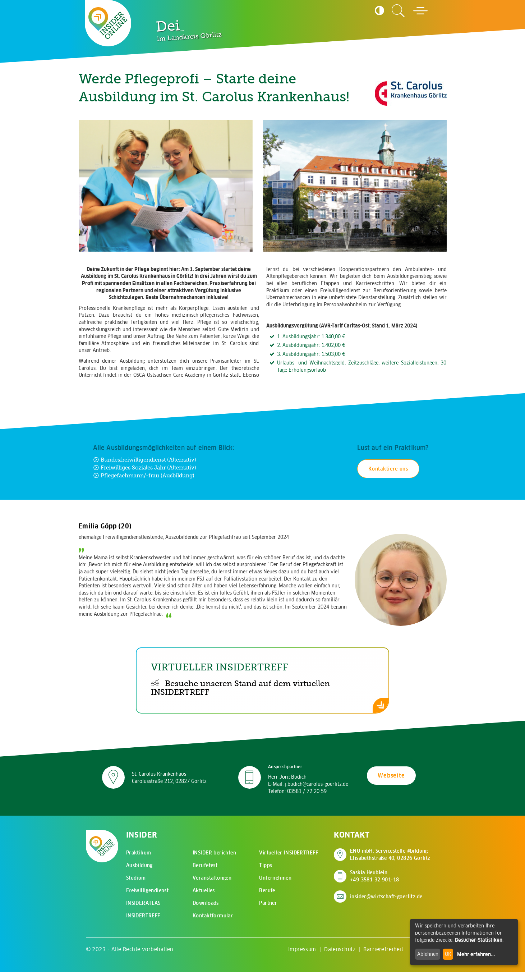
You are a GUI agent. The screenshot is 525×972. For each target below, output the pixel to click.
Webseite (391, 775)
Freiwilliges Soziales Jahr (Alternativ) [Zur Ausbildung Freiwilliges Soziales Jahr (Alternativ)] (144, 467)
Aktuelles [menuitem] (204, 890)
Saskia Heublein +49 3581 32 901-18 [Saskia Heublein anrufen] (374, 876)
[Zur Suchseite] (398, 10)
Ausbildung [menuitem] (139, 865)
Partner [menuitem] (268, 903)
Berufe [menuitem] (267, 890)
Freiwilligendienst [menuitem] (147, 890)
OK (448, 954)
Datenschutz (339, 949)
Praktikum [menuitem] (138, 853)
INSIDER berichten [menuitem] (214, 853)
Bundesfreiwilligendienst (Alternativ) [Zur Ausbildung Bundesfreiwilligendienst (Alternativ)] (144, 460)
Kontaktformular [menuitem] (213, 915)
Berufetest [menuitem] (205, 865)
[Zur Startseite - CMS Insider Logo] (108, 23)
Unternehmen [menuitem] (275, 878)
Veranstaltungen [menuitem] (212, 878)
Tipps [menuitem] (265, 865)
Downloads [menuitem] (206, 903)
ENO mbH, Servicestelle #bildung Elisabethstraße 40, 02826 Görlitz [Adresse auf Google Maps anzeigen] (390, 854)
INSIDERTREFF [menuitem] (143, 915)
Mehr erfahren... (476, 954)
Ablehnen (427, 954)
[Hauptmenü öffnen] (420, 11)
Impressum (302, 949)
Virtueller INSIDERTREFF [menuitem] (288, 853)
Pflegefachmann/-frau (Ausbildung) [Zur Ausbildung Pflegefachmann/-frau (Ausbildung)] (143, 475)
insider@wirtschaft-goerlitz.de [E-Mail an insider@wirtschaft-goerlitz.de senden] (386, 896)
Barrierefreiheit (383, 949)
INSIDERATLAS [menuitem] (143, 903)
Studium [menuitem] (136, 878)
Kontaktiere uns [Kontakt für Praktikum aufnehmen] (388, 469)
